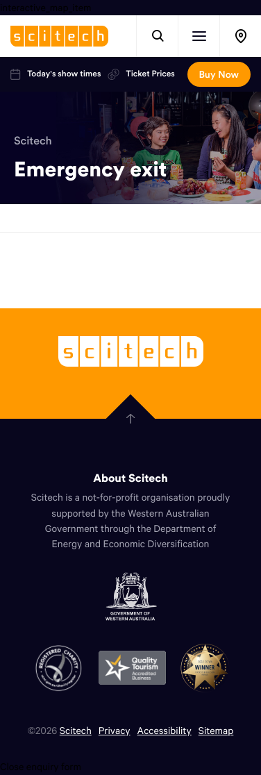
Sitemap (216, 730)
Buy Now (219, 74)
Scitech (33, 141)
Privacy (114, 730)
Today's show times (55, 74)
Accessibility (164, 730)
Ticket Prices (141, 74)
